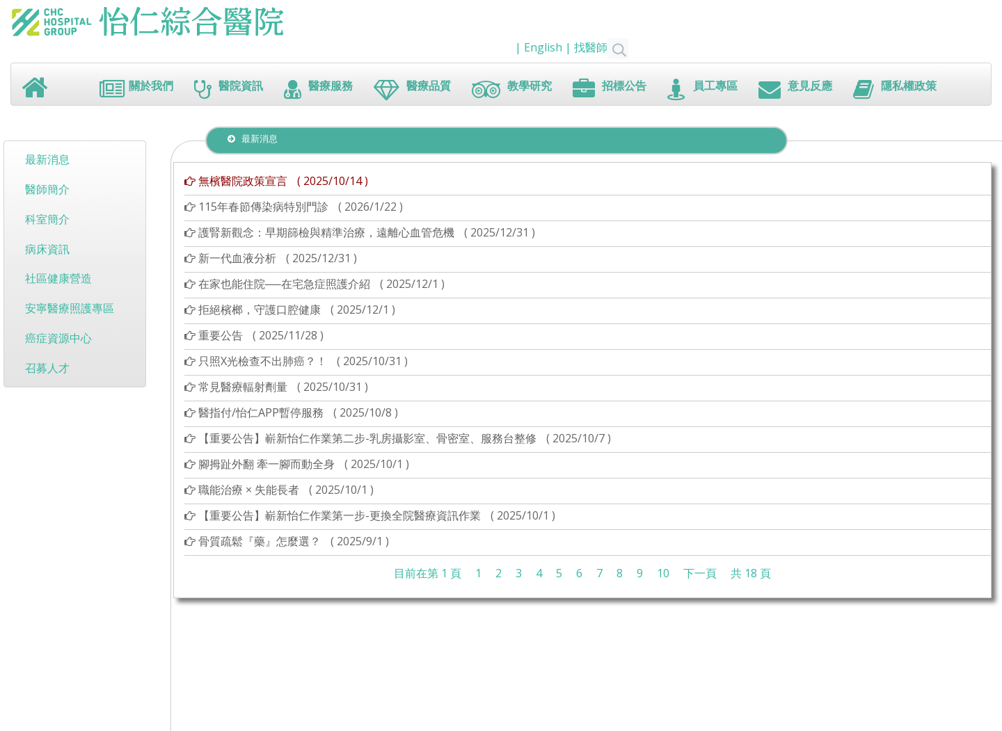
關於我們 (136, 89)
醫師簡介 (47, 189)
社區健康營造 (58, 278)
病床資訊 (47, 249)
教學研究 (512, 89)
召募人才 (47, 368)
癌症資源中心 (58, 338)
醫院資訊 (228, 89)
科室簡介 (47, 219)
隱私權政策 (895, 89)
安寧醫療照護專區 (69, 308)
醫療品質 (412, 89)
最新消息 (47, 159)
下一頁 (700, 573)
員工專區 (702, 89)
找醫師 (601, 47)
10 (663, 573)
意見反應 (795, 89)
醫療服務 (318, 89)
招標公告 (609, 89)
